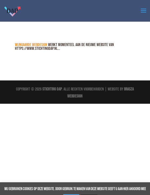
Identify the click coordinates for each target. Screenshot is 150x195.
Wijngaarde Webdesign (31, 44)
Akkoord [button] (133, 182)
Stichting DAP (52, 89)
